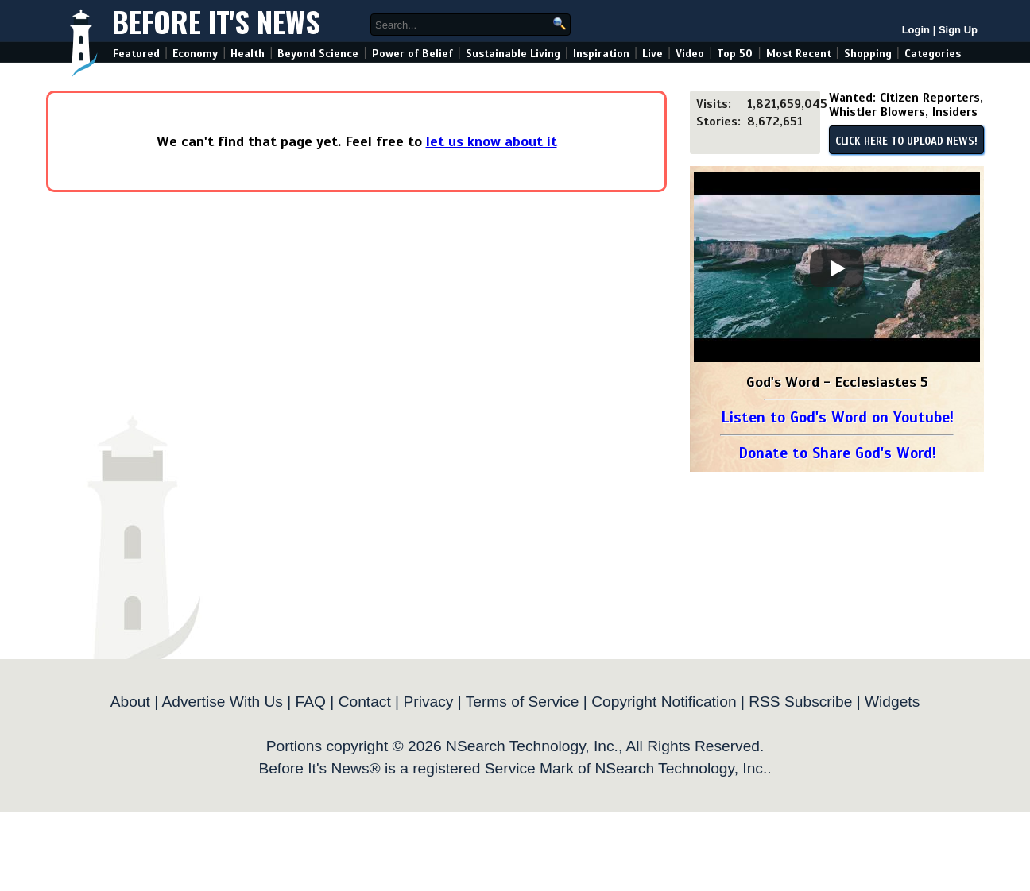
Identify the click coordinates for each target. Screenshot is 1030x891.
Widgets (892, 701)
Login (916, 30)
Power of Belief (412, 53)
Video (690, 53)
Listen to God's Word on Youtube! (837, 417)
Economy (195, 53)
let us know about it (491, 141)
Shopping (868, 53)
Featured (136, 53)
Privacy (428, 701)
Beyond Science (317, 53)
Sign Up (958, 30)
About (130, 701)
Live (652, 53)
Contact (365, 701)
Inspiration (601, 53)
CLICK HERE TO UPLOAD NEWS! (906, 141)
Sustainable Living (513, 53)
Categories (932, 53)
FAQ (311, 701)
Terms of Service (522, 701)
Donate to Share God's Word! (837, 453)
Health (247, 53)
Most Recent (798, 53)
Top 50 (735, 53)
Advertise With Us (221, 701)
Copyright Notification (663, 701)
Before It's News (216, 21)
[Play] (837, 268)
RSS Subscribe (800, 701)
